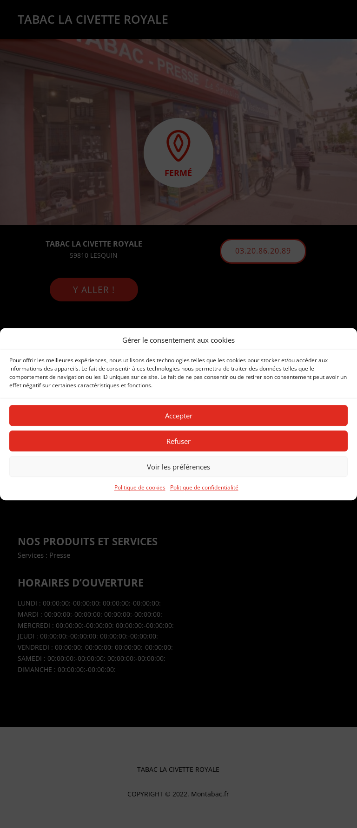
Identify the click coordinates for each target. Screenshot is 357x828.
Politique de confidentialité (204, 488)
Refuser (178, 441)
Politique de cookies (139, 488)
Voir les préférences (178, 466)
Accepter (178, 415)
